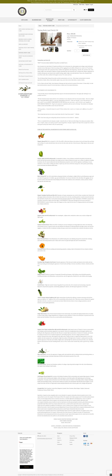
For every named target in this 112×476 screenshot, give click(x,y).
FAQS (58, 442)
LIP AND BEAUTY (72, 20)
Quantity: (69, 50)
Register (87, 4)
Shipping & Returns (73, 438)
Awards (71, 444)
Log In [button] (91, 4)
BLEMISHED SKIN (36, 20)
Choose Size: (69, 41)
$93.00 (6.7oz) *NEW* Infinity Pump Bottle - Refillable (85, 42)
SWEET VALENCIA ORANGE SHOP (26, 56)
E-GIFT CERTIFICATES (85, 20)
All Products (72, 440)
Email (21, 442)
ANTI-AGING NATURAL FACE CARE (26, 30)
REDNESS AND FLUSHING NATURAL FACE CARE (25, 40)
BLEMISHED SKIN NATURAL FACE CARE (26, 35)
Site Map (41, 474)
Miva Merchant (60, 474)
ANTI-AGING (24, 20)
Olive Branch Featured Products (26, 76)
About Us (59, 438)
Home (20, 25)
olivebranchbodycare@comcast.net (45, 438)
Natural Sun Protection (24, 69)
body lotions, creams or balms (77, 80)
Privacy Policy (72, 436)
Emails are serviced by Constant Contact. (25, 462)
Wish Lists (75, 4)
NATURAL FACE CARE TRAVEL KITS (26, 48)
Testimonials (59, 444)
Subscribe (26, 467)
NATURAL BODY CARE (24, 52)
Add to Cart (85, 50)
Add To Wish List (86, 55)
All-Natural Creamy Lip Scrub (25, 82)
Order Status (81, 4)
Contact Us (59, 440)
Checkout (91, 9)
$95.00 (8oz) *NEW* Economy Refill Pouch (85, 46)
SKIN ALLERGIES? (23, 44)
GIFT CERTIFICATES (24, 79)
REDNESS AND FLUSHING (50, 20)
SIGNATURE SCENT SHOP (25, 61)
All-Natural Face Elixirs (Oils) (25, 72)
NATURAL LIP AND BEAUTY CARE (26, 65)
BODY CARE (61, 20)
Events (71, 442)
